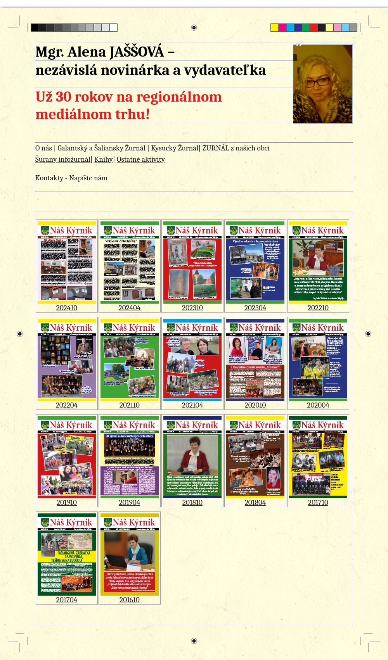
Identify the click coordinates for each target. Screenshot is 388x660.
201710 (318, 499)
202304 (255, 304)
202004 (318, 401)
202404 (129, 304)
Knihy (103, 159)
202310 (192, 304)
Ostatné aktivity (141, 159)
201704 (67, 596)
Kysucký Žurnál (174, 148)
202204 (67, 401)
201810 (192, 499)
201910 (67, 499)
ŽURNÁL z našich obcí (236, 148)
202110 (129, 401)
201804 (255, 499)
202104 (192, 401)
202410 (67, 304)
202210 (318, 304)
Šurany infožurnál (62, 159)
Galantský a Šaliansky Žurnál (101, 148)
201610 (129, 596)
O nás (43, 148)
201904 (129, 499)
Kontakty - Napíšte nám (71, 178)
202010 (255, 401)
